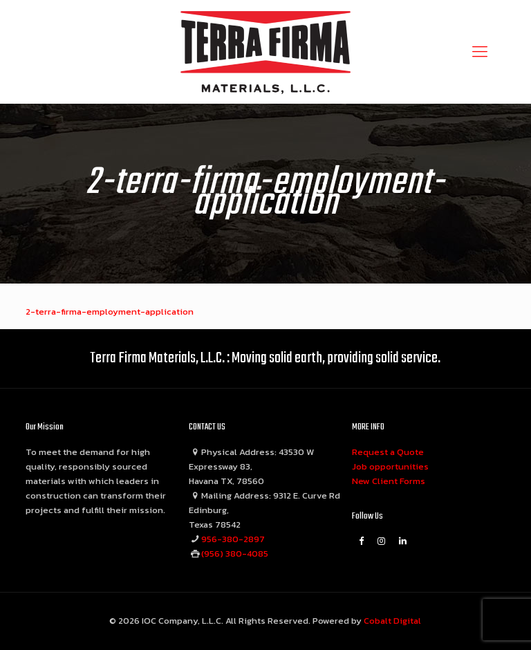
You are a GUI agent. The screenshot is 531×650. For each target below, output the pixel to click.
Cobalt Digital (392, 620)
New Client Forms (388, 481)
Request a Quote (388, 451)
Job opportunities (390, 466)
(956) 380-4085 (234, 553)
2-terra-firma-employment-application (110, 311)
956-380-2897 (233, 539)
